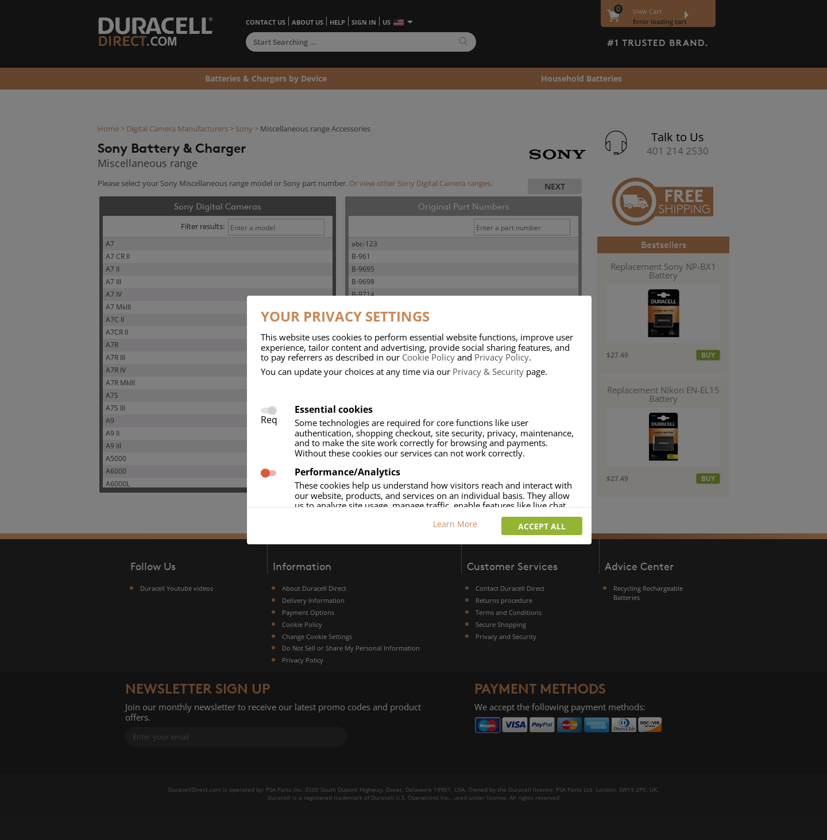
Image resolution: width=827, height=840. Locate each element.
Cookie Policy (428, 357)
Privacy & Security (488, 371)
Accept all (542, 526)
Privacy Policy (501, 357)
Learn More (455, 523)
